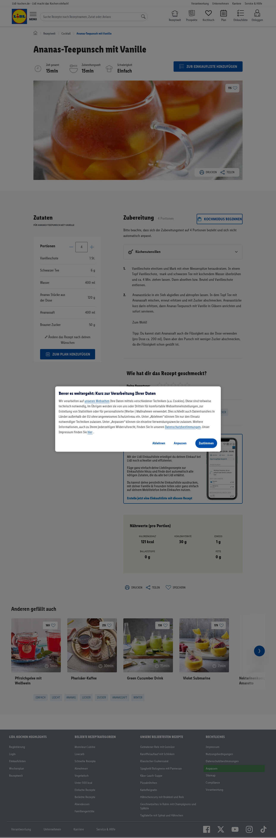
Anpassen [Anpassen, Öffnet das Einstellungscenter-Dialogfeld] (180, 443)
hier (90, 432)
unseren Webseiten (97, 401)
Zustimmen (206, 443)
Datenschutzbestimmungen (183, 427)
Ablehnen (158, 443)
